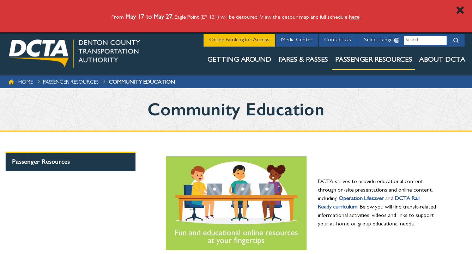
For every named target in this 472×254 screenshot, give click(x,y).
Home (25, 82)
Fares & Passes (303, 60)
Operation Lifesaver (361, 199)
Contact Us (337, 40)
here (354, 17)
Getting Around (239, 60)
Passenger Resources (373, 60)
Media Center (297, 40)
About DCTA (442, 60)
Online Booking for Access (239, 40)
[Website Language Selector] (380, 40)
